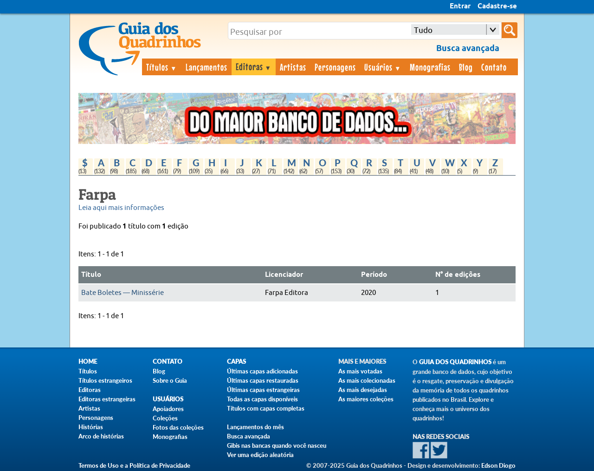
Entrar (460, 6)
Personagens (335, 66)
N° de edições (457, 275)
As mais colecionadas (366, 380)
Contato (494, 66)
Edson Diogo (498, 465)
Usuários (382, 66)
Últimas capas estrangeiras (263, 389)
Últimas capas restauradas (262, 380)
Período (374, 275)
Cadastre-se (497, 6)
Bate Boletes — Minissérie (122, 292)
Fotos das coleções (178, 427)
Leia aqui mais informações (121, 207)
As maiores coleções (366, 399)
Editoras (254, 66)
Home (87, 361)
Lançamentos (206, 66)
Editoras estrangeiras (107, 399)
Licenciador (284, 275)
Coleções (165, 418)
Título (91, 275)
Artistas (293, 66)
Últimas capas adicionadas (262, 371)
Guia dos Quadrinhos (455, 362)
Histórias (90, 427)
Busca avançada (248, 436)
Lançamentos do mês (255, 427)
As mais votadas (360, 371)
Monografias (430, 66)
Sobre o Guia (170, 380)
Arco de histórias (101, 436)
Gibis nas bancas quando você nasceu (276, 445)
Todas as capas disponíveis (262, 399)
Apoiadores (168, 408)
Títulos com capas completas (265, 408)
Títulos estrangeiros (105, 380)
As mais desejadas (362, 389)
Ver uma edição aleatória (260, 454)
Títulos (161, 66)
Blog (466, 66)
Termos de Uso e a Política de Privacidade (134, 465)
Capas (236, 361)
